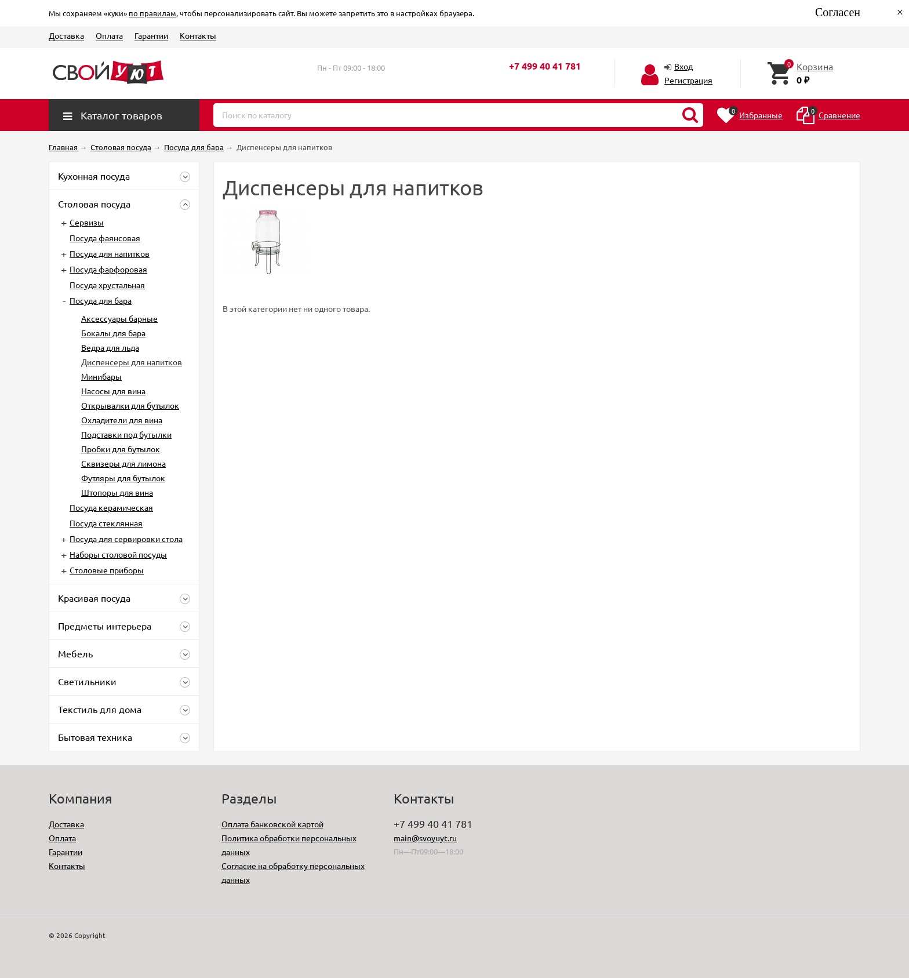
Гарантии (151, 35)
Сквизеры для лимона (123, 463)
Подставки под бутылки (126, 434)
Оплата (109, 35)
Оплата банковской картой (272, 824)
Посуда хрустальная (107, 284)
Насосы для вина (113, 391)
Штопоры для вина (117, 492)
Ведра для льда (110, 347)
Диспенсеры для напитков (131, 362)
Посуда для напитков (110, 253)
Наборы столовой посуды (118, 554)
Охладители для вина (121, 420)
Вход (683, 66)
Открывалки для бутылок (130, 405)
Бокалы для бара (113, 333)
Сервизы (87, 222)
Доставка (66, 35)
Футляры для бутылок (123, 477)
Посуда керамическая (111, 507)
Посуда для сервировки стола (126, 538)
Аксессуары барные (119, 318)
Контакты (198, 35)
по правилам (152, 13)
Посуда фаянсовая (105, 237)
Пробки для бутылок (120, 448)
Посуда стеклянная (106, 523)
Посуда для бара (101, 300)
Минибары (101, 376)
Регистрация (688, 80)
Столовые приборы (107, 570)
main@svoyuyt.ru (425, 837)
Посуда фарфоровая (108, 269)
